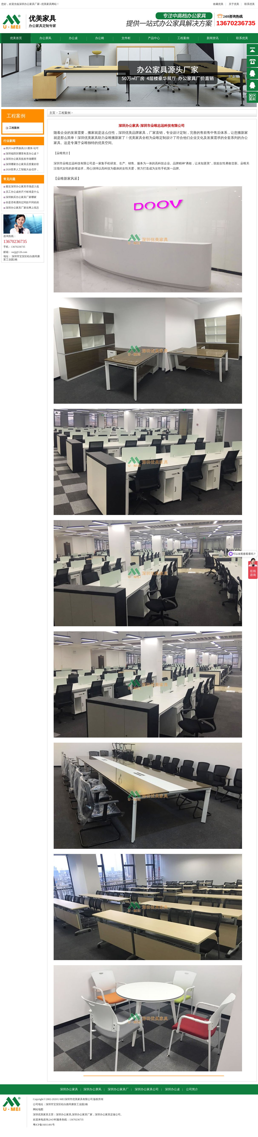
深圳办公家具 (69, 1089)
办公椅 (99, 38)
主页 (52, 112)
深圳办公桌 (172, 1089)
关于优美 (233, 4)
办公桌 (73, 38)
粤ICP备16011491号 (44, 1124)
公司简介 (192, 1089)
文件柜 (126, 38)
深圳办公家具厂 (118, 1089)
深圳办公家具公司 (147, 1089)
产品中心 (154, 38)
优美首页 (16, 38)
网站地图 (38, 1109)
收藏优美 (218, 4)
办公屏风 (45, 38)
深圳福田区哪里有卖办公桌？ (22, 153)
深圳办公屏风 (92, 1089)
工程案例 (183, 38)
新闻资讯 (213, 38)
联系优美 (249, 4)
